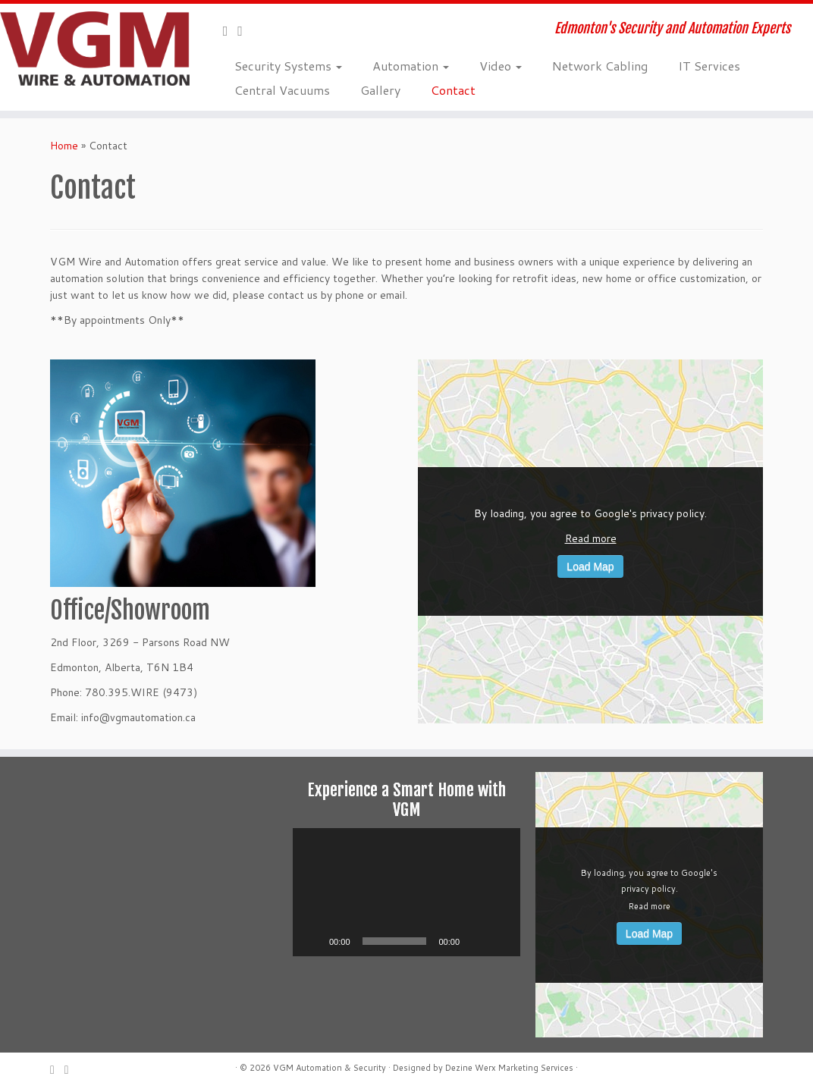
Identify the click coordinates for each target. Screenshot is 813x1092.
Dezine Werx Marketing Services (509, 1068)
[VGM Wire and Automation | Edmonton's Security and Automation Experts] (95, 48)
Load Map (590, 566)
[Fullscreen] (500, 941)
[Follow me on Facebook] (245, 30)
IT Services (709, 65)
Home (64, 145)
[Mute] (476, 941)
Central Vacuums (282, 90)
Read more (591, 538)
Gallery (380, 90)
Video (500, 65)
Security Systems (288, 65)
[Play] (312, 941)
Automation (410, 65)
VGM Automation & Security (329, 1068)
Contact (453, 90)
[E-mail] (230, 30)
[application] (406, 892)
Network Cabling (600, 65)
